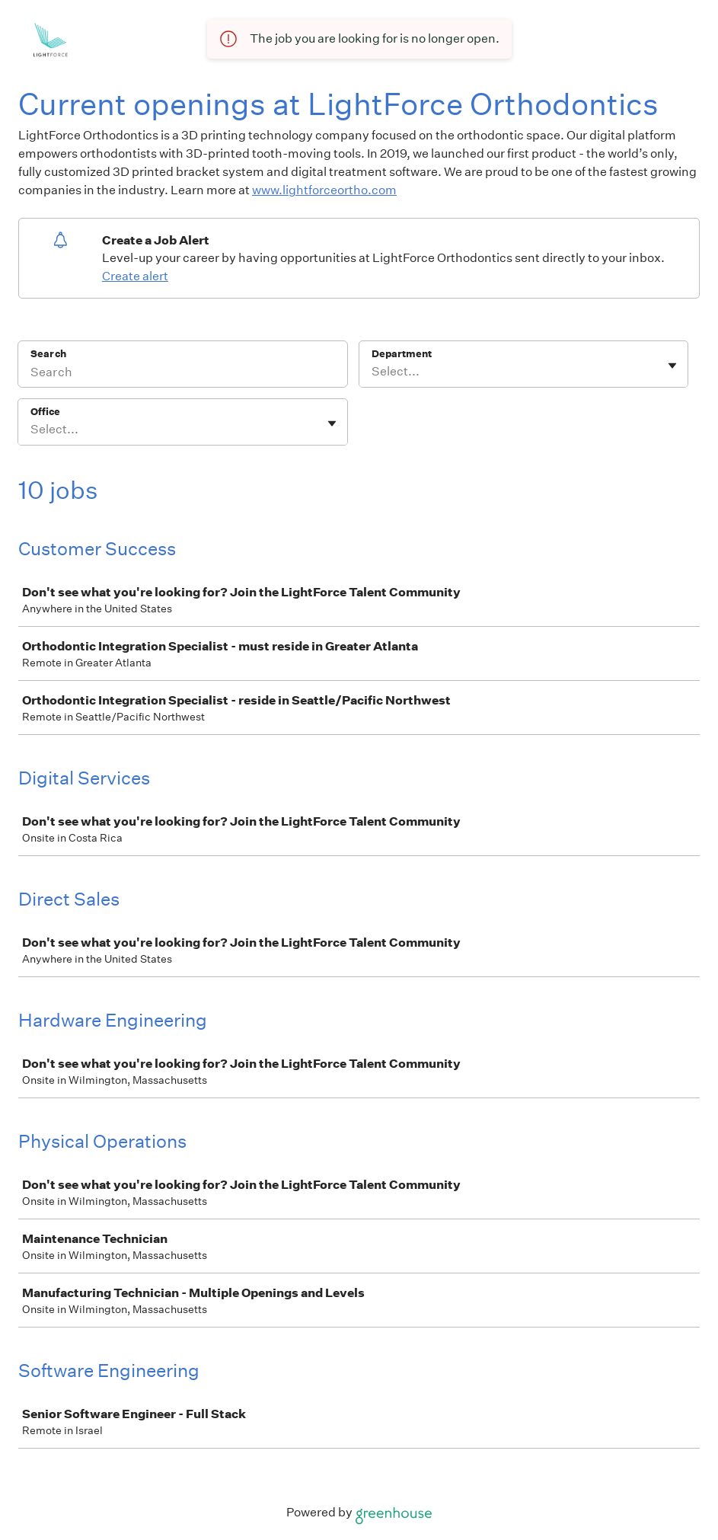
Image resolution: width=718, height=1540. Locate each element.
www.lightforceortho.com (324, 190)
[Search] (182, 374)
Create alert (135, 276)
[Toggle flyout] (672, 365)
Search (48, 353)
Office (45, 411)
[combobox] (373, 371)
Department (402, 353)
